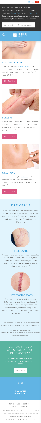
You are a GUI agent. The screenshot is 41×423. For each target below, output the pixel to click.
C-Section (24, 177)
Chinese (33, 2)
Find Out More (9, 81)
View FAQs (20, 370)
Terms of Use (14, 404)
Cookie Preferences (24, 25)
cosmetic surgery (22, 66)
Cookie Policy (16, 13)
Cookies (26, 404)
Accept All (33, 13)
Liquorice (31, 419)
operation (22, 124)
